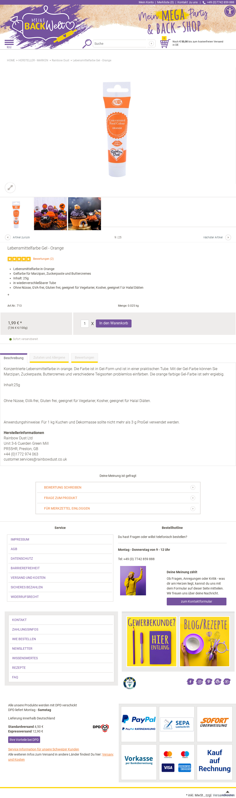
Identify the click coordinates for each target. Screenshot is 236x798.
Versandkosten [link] (224, 795)
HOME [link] (11, 60)
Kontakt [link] (187, 2)
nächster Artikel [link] (213, 237)
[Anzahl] (85, 324)
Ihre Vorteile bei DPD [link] (24, 740)
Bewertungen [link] (41, 258)
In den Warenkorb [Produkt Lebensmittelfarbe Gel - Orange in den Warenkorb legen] (113, 323)
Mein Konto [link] (146, 2)
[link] (59, 20)
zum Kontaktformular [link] (196, 601)
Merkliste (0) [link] (165, 2)
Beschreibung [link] (14, 358)
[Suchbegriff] (119, 43)
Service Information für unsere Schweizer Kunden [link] (43, 749)
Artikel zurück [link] (21, 237)
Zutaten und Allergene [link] (49, 357)
